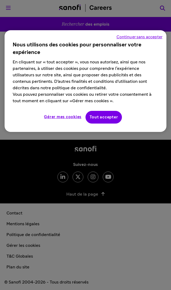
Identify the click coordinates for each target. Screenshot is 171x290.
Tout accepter (104, 117)
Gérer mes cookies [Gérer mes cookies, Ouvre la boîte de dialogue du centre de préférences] (62, 117)
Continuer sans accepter (139, 37)
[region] (85, 81)
